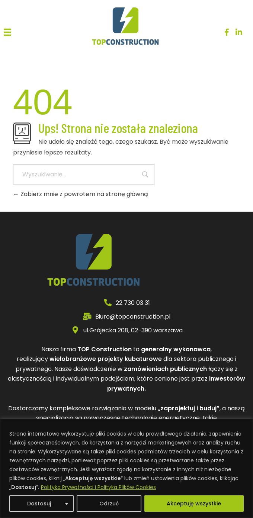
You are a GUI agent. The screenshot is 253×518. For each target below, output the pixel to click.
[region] (126, 468)
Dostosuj (39, 503)
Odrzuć (109, 503)
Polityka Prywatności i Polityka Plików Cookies (98, 487)
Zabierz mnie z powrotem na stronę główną (80, 194)
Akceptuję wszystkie (194, 503)
